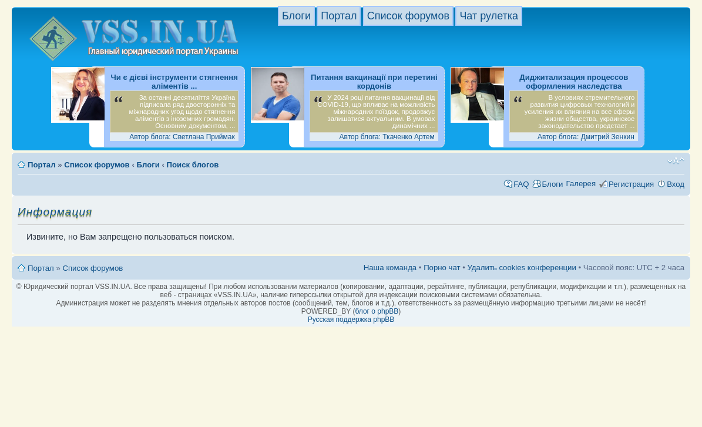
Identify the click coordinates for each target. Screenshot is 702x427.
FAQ (521, 184)
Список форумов (408, 16)
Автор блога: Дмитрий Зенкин (586, 137)
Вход (675, 184)
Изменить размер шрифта (675, 161)
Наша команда (390, 267)
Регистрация (631, 184)
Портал (339, 16)
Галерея (581, 183)
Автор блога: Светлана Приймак (181, 137)
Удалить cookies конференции (521, 267)
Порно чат (442, 267)
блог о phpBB (376, 311)
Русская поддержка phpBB (351, 319)
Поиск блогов (193, 164)
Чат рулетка (488, 16)
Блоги (296, 16)
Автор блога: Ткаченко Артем (387, 137)
